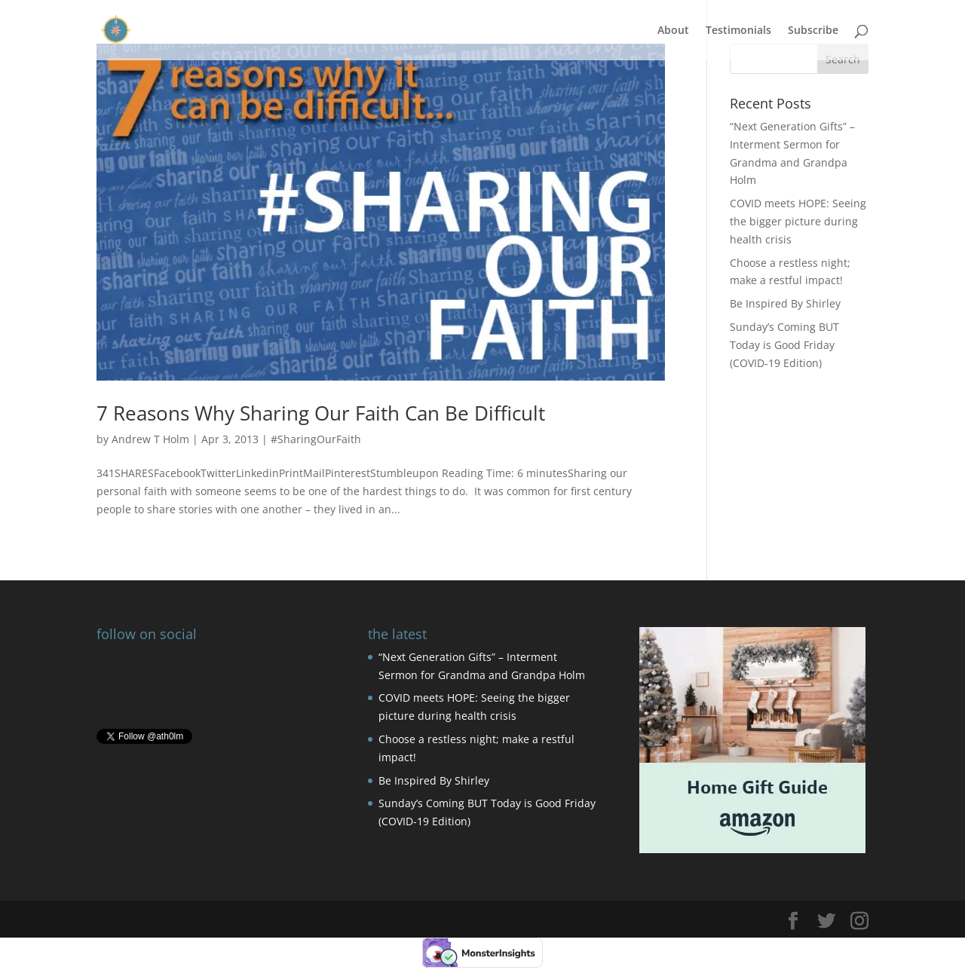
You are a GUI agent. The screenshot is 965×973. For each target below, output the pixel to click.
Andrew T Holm (150, 439)
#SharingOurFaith (316, 439)
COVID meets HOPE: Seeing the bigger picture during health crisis (798, 221)
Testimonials (738, 31)
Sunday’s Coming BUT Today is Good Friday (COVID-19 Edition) (784, 345)
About (673, 31)
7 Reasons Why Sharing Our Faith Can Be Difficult (320, 413)
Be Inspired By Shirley (785, 303)
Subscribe (813, 31)
